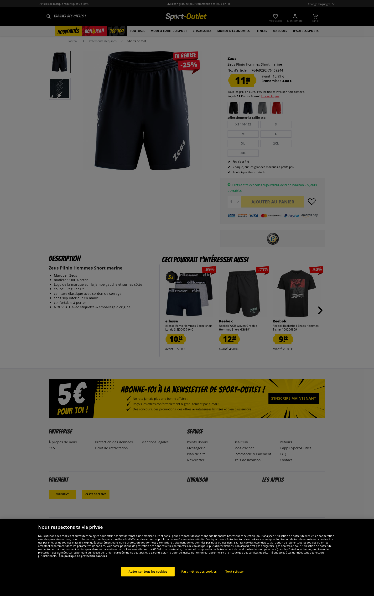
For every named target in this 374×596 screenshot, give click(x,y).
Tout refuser (234, 576)
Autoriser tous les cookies (148, 576)
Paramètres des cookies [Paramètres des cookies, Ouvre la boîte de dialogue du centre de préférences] (199, 576)
